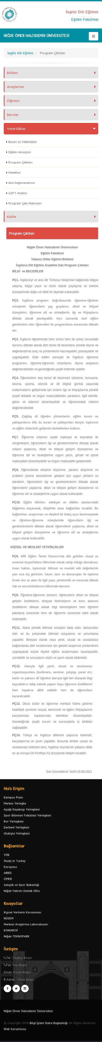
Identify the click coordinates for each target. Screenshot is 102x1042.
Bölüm (12, 72)
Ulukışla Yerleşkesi (17, 833)
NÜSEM (8, 918)
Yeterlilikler (16, 128)
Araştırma (15, 86)
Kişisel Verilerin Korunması (22, 912)
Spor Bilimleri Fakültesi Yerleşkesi (27, 815)
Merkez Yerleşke (15, 803)
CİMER (8, 879)
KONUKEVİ (11, 930)
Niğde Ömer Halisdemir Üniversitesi (28, 1011)
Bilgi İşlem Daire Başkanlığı (49, 1023)
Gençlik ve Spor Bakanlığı (21, 885)
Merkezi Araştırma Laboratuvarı (26, 924)
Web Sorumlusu (15, 1029)
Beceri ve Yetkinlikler (22, 142)
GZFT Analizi (17, 193)
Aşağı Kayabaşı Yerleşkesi (22, 809)
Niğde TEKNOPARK (16, 936)
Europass (10, 867)
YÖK (6, 855)
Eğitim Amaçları (19, 152)
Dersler (13, 114)
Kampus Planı (13, 797)
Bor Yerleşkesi (13, 821)
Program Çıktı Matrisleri (25, 203)
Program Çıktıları (20, 162)
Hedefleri (14, 172)
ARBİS (8, 873)
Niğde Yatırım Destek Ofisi (22, 891)
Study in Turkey (14, 861)
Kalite (11, 216)
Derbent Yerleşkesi (16, 827)
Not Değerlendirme (21, 183)
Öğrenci (13, 100)
